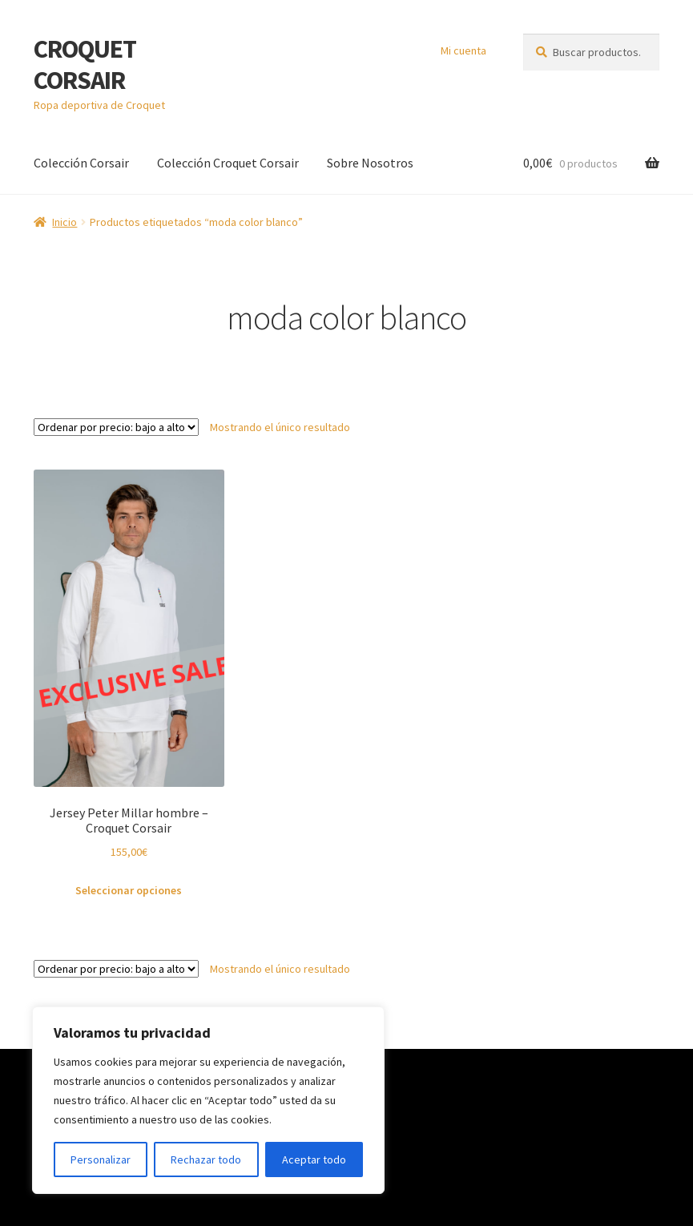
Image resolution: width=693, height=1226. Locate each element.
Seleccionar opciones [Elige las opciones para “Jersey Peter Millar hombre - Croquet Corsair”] (128, 890)
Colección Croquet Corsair (228, 163)
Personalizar (101, 1159)
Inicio (64, 222)
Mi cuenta (463, 50)
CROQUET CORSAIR (85, 64)
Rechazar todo (206, 1159)
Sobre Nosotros (370, 163)
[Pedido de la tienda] (116, 427)
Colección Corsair (81, 163)
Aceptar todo (314, 1159)
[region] (208, 1100)
